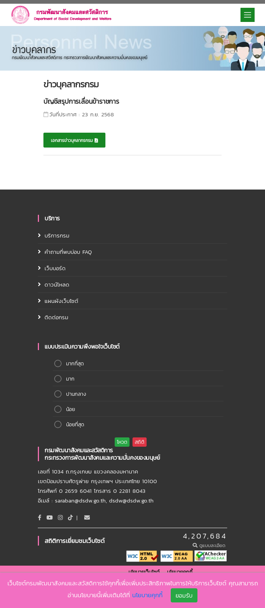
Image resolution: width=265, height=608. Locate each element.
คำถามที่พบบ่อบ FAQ (68, 252)
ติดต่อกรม (56, 317)
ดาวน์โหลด (57, 284)
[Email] (87, 517)
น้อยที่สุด (75, 424)
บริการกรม (57, 235)
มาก (70, 379)
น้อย (70, 409)
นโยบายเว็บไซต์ (144, 572)
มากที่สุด (75, 364)
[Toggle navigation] (248, 15)
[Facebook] (39, 517)
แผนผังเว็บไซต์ (61, 301)
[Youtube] (49, 517)
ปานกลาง (76, 394)
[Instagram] (60, 517)
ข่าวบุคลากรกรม (70, 84)
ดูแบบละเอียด (210, 545)
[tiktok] (70, 517)
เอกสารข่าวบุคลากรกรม (74, 140)
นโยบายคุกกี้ (180, 572)
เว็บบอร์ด (55, 268)
